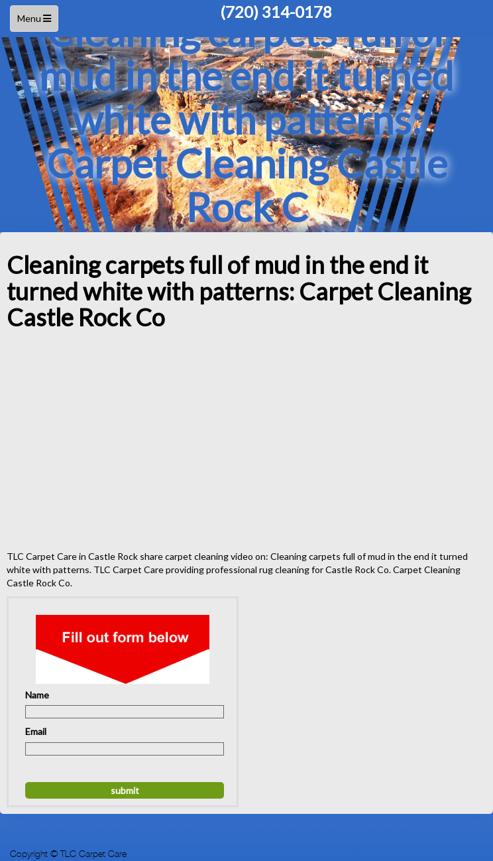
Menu (36, 21)
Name (37, 694)
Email (35, 731)
